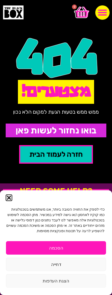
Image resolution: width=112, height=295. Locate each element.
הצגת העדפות (56, 281)
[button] (9, 198)
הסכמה (56, 248)
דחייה (56, 264)
